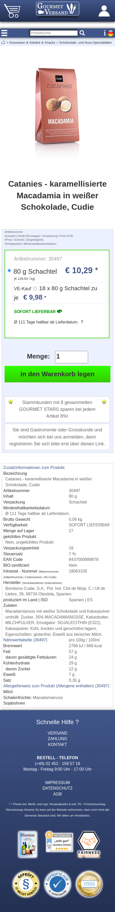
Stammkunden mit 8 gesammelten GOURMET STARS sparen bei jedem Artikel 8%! (57, 409)
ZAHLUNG (57, 738)
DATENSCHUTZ (57, 788)
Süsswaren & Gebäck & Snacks (32, 42)
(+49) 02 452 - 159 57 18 (57, 763)
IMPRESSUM (57, 782)
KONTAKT (57, 744)
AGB (57, 794)
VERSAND (58, 733)
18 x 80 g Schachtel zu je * (55, 293)
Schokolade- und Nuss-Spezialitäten (85, 42)
